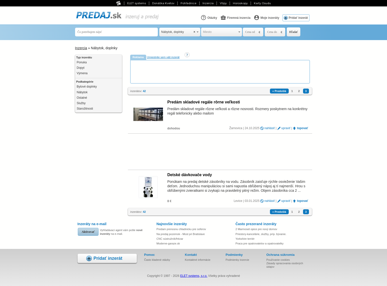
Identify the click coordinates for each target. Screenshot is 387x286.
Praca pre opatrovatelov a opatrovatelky (260, 243)
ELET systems (136, 3)
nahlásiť (269, 128)
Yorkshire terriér (245, 238)
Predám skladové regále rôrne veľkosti (203, 102)
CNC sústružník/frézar (170, 238)
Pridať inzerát (298, 18)
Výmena (82, 73)
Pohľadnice (188, 3)
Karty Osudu (262, 3)
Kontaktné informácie (197, 259)
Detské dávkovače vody (189, 175)
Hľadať (293, 32)
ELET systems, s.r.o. (193, 276)
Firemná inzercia (235, 18)
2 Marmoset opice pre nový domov (256, 229)
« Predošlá (279, 91)
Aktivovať (88, 232)
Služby (81, 103)
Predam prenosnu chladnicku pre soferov (181, 229)
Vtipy (223, 3)
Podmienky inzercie (237, 259)
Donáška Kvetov (163, 3)
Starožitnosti (85, 108)
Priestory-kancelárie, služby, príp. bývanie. (261, 234)
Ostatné (82, 97)
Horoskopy (240, 3)
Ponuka (82, 62)
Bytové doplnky (87, 86)
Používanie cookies (278, 259)
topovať (302, 128)
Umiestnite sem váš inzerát (163, 57)
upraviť (285, 128)
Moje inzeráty (266, 18)
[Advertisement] (220, 71)
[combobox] (179, 32)
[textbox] (221, 32)
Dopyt (80, 68)
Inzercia (208, 3)
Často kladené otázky (157, 259)
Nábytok (82, 92)
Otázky (209, 18)
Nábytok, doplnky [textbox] (178, 32)
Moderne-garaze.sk (168, 243)
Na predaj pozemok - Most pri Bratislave (181, 234)
